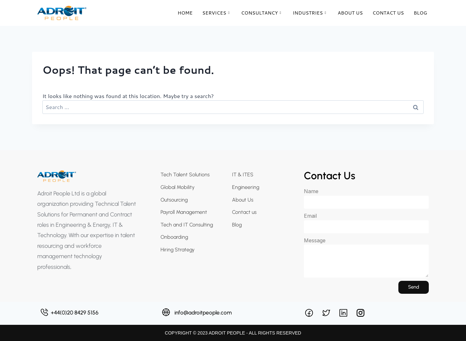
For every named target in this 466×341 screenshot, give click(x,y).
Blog (420, 12)
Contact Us (388, 12)
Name (311, 191)
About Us (349, 12)
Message (315, 240)
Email (310, 216)
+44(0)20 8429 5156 (74, 312)
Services (213, 12)
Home (181, 12)
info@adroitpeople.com (203, 312)
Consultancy (258, 12)
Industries (308, 12)
